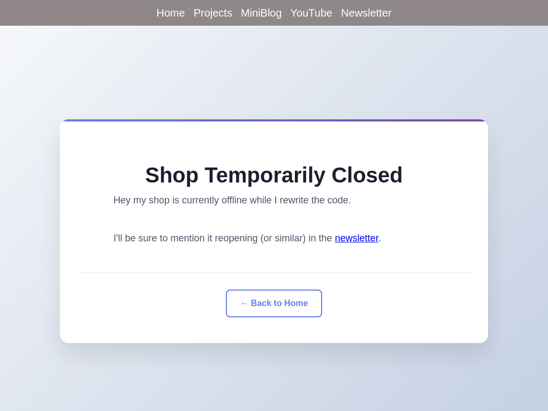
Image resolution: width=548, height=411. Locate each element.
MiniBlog (261, 13)
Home (170, 13)
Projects (213, 13)
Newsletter (366, 13)
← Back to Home (274, 303)
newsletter (356, 238)
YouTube (312, 13)
